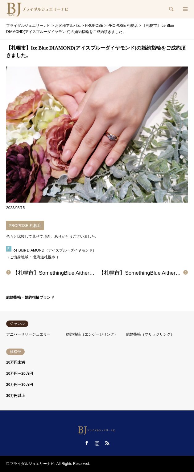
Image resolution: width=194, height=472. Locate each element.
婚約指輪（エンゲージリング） (92, 334)
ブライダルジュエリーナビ (32, 464)
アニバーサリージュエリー (28, 334)
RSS (107, 443)
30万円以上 (15, 395)
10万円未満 (15, 362)
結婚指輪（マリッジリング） (150, 334)
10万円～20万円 (19, 373)
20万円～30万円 (19, 384)
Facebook (87, 443)
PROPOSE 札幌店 (25, 225)
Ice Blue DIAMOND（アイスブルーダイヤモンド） (54, 250)
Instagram (97, 443)
